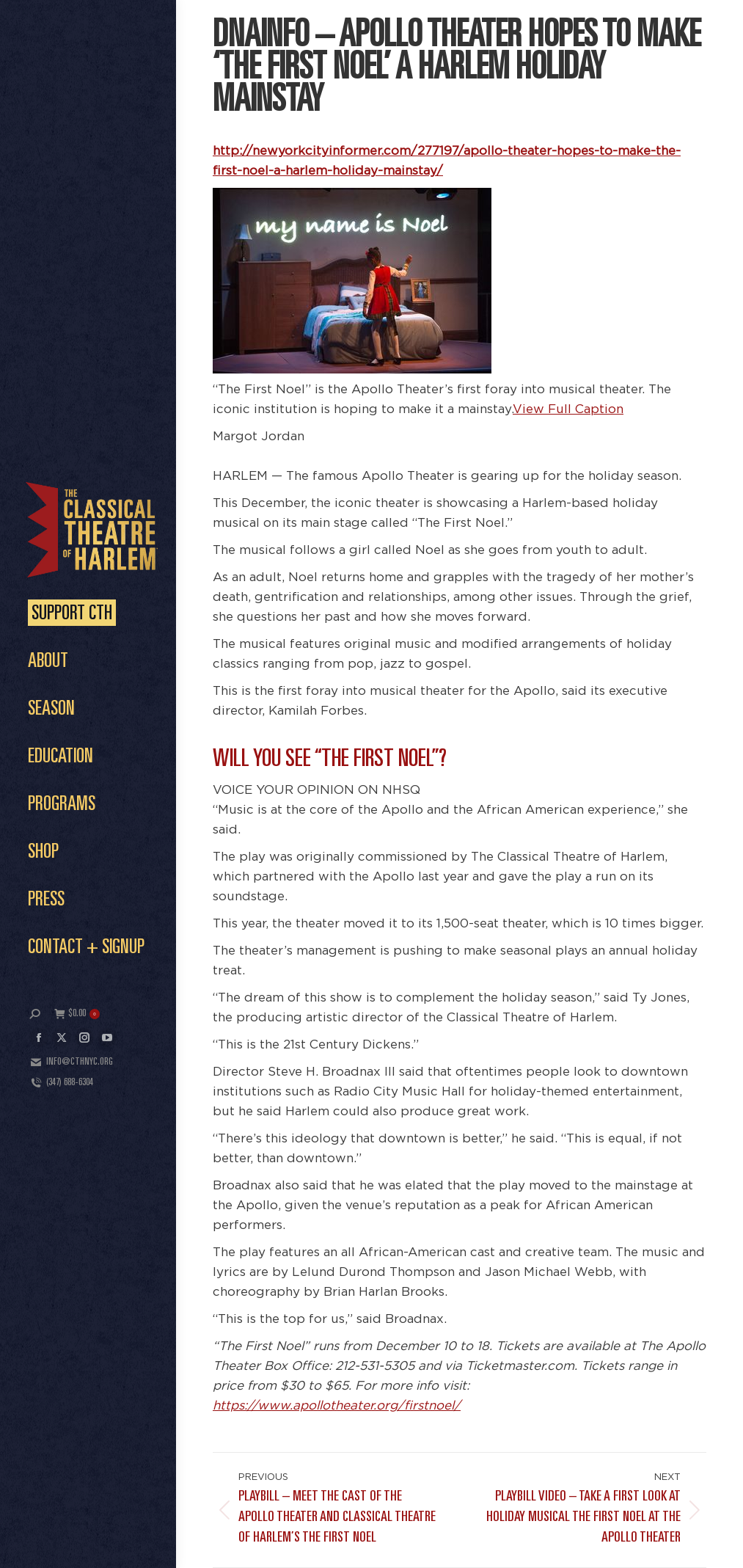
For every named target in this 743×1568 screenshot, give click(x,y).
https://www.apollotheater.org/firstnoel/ (337, 1405)
